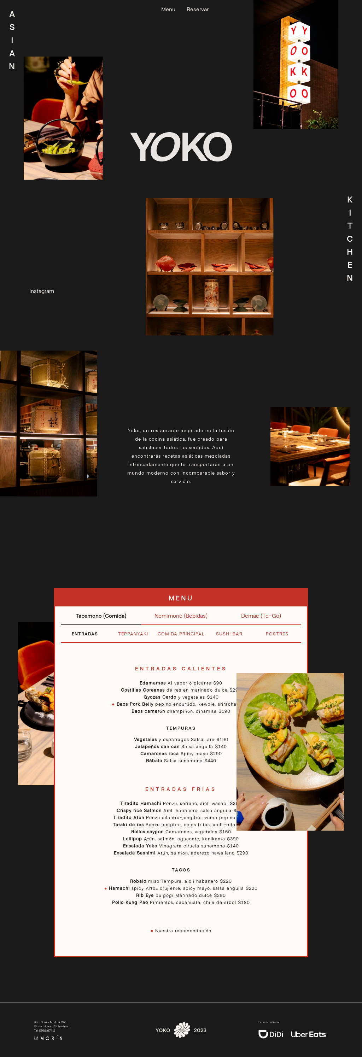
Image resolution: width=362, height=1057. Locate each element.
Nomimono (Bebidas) (181, 615)
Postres (277, 633)
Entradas (85, 633)
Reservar (198, 9)
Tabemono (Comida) (101, 615)
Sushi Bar (229, 633)
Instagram (41, 290)
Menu (168, 9)
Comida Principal (181, 633)
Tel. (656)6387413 (44, 1030)
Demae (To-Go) (261, 615)
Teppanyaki (133, 633)
